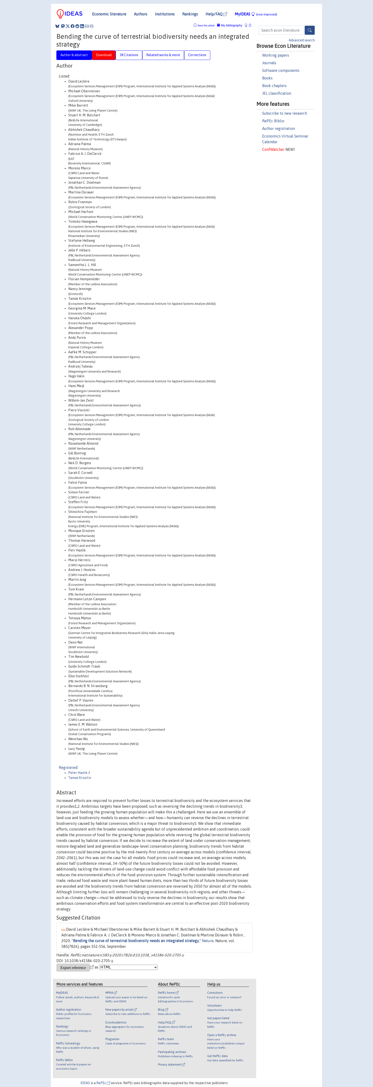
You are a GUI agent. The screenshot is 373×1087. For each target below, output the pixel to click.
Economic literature (109, 14)
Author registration (278, 128)
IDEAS (85, 1083)
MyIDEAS (256, 14)
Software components (280, 70)
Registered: (68, 767)
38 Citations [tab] (129, 55)
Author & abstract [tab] (74, 55)
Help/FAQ (216, 14)
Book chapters (274, 86)
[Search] (310, 30)
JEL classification (276, 93)
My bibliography (229, 25)
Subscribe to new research (284, 113)
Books (267, 78)
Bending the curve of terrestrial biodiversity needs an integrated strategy (136, 941)
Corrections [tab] (197, 55)
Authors (140, 14)
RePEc (103, 1083)
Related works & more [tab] (163, 55)
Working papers (275, 55)
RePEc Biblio (273, 121)
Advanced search (302, 40)
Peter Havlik (78, 773)
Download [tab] (104, 55)
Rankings (190, 14)
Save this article (206, 25)
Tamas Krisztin (79, 778)
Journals (269, 63)
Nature (208, 941)
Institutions (165, 14)
